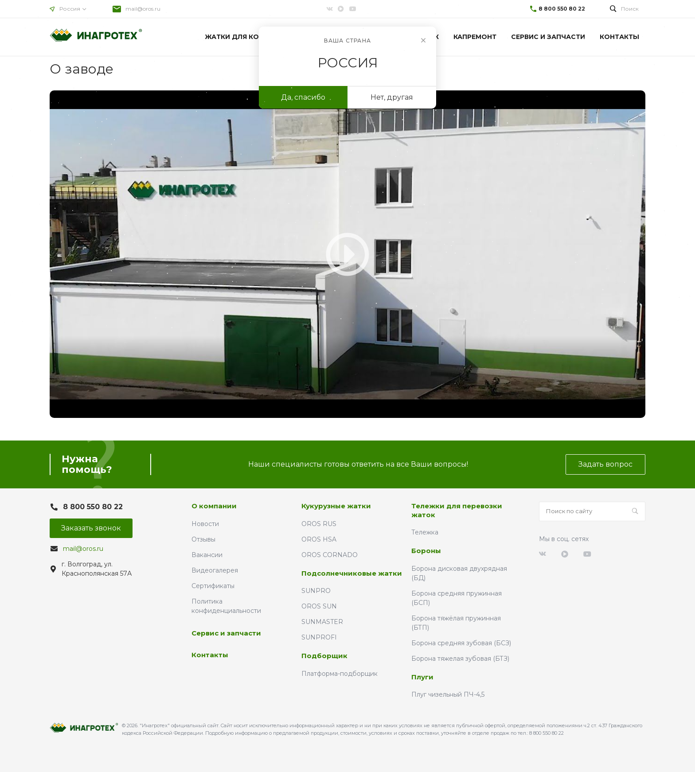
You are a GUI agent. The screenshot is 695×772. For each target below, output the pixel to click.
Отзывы (203, 539)
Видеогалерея (214, 570)
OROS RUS (318, 524)
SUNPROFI (319, 637)
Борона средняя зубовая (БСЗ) (461, 643)
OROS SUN (319, 606)
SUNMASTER (322, 622)
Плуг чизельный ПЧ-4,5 (447, 694)
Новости (205, 524)
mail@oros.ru (142, 8)
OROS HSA (318, 539)
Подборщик (324, 655)
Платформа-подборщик (339, 674)
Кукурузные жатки (336, 506)
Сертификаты (212, 586)
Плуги (422, 677)
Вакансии (207, 555)
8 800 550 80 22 (562, 8)
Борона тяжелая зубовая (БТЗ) (460, 659)
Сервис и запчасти (226, 633)
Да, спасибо (303, 97)
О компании (214, 506)
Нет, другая (392, 97)
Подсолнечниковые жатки (351, 573)
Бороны (426, 550)
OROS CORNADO (329, 555)
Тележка (424, 532)
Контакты (209, 655)
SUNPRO (316, 591)
